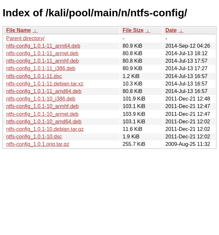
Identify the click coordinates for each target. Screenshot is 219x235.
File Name (18, 30)
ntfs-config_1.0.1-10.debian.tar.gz (45, 129)
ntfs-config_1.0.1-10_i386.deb (40, 99)
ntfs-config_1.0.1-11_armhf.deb (42, 61)
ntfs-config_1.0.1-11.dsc (34, 76)
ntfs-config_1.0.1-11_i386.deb (40, 68)
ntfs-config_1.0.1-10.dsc (34, 136)
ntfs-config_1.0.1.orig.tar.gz (37, 144)
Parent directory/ (25, 38)
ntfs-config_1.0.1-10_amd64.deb (43, 121)
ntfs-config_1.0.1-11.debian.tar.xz (45, 83)
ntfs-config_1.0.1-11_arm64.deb (43, 46)
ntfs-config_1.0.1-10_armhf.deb (42, 106)
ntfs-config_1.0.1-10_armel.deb (42, 114)
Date (171, 30)
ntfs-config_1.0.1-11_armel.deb (42, 53)
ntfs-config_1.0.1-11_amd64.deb (43, 91)
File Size (133, 30)
